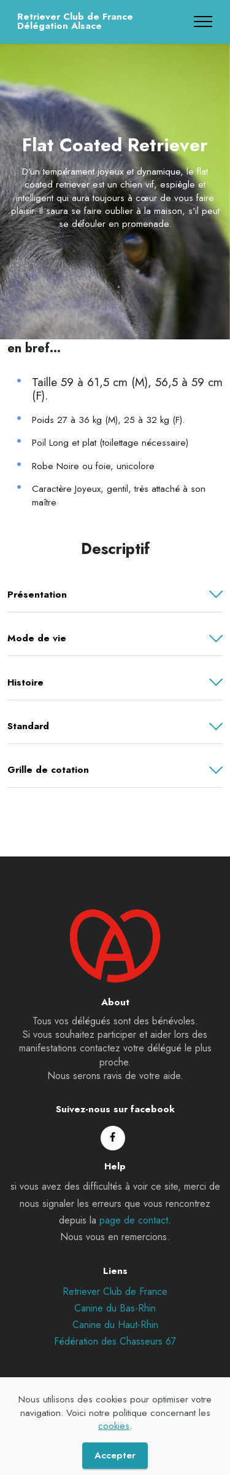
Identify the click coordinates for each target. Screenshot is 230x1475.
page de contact (133, 1225)
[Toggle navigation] (203, 21)
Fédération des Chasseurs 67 (115, 1346)
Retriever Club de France (115, 1296)
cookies (113, 1444)
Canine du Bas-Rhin (115, 1313)
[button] (115, 594)
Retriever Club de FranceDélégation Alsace (75, 21)
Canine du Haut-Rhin (115, 1330)
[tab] (115, 595)
